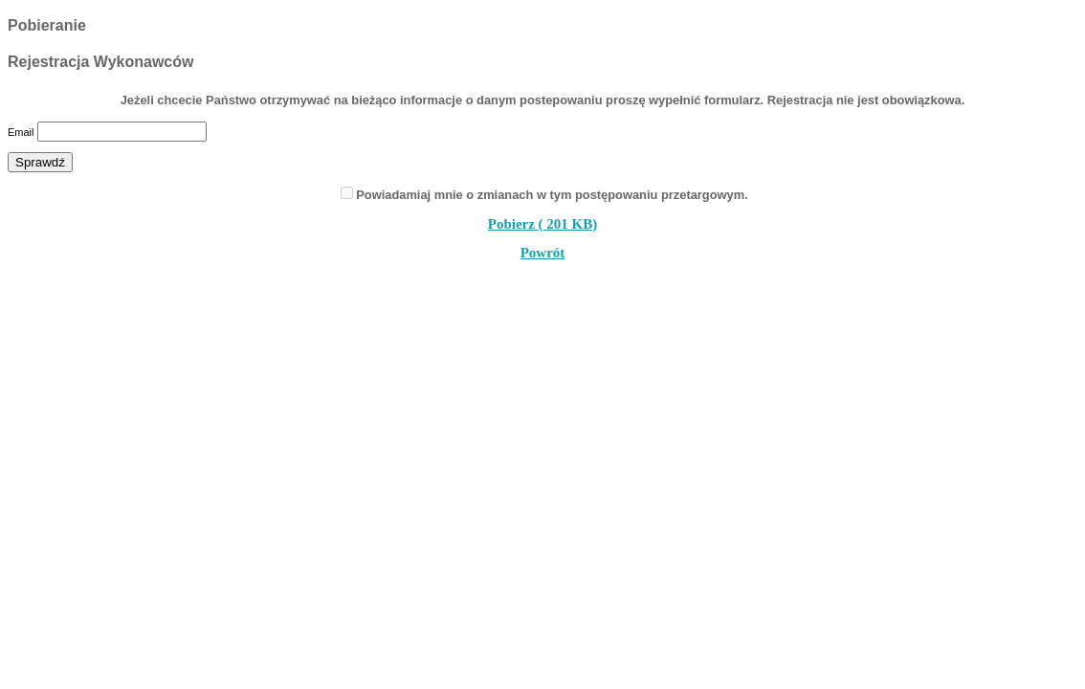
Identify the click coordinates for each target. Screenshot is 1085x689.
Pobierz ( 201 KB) (543, 224)
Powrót (542, 252)
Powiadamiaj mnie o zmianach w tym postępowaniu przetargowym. (551, 195)
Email (21, 132)
